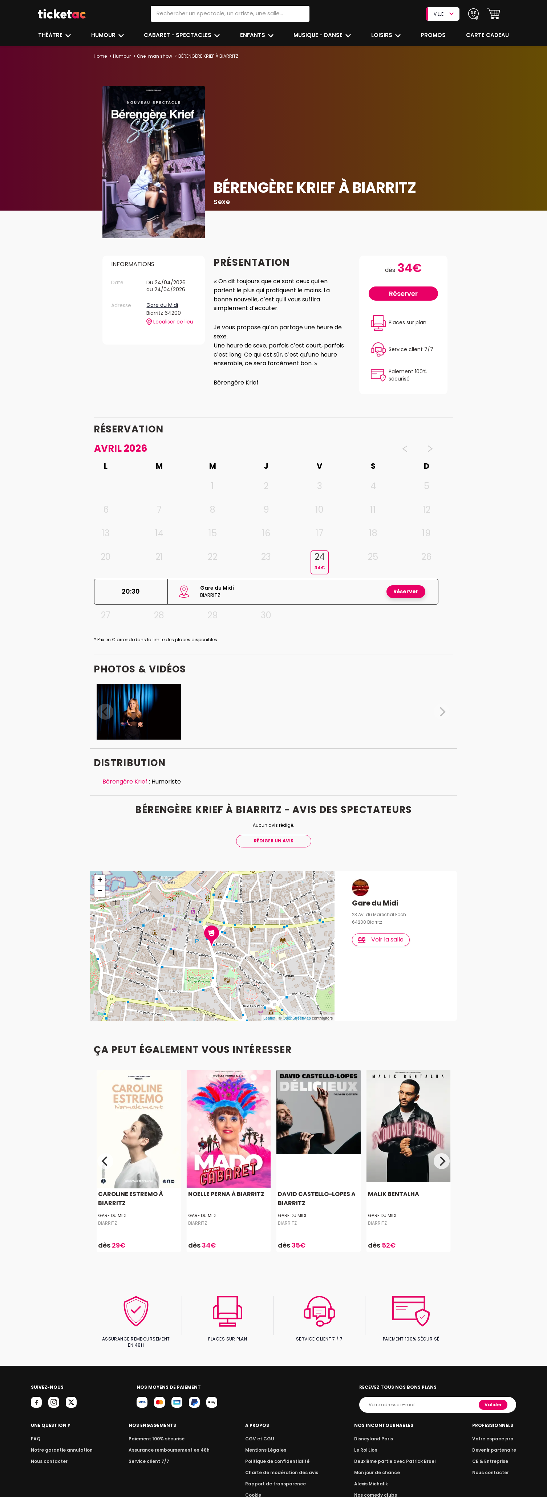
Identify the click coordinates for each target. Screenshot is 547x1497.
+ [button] (100, 880)
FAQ (35, 1432)
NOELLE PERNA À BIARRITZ (225, 1194)
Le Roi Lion (367, 1444)
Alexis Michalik (372, 1477)
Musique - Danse (319, 35)
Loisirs (382, 35)
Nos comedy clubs (376, 1489)
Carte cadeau (488, 35)
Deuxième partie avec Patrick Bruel (395, 1455)
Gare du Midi (162, 305)
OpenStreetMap (297, 1018)
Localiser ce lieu (169, 322)
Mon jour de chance (378, 1466)
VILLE (443, 14)
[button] (493, 14)
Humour (104, 35)
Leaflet (269, 1018)
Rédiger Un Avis (273, 841)
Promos (434, 35)
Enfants (252, 35)
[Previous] (105, 1161)
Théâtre (50, 35)
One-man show (154, 56)
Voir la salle (381, 939)
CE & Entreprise (491, 1455)
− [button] (100, 891)
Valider (494, 1398)
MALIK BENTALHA (393, 1194)
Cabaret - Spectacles (178, 35)
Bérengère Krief (124, 782)
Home (100, 56)
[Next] (442, 1161)
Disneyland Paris (374, 1432)
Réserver (403, 293)
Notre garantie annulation (60, 1444)
